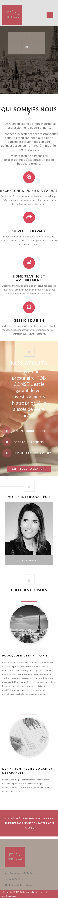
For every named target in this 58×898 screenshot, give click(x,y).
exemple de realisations (29, 469)
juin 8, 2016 (29, 599)
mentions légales (9, 896)
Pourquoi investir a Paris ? (26, 655)
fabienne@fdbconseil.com (20, 885)
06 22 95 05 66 (16, 878)
